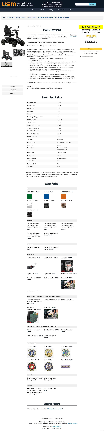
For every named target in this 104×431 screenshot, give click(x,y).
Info (70, 10)
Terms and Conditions (47, 418)
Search (92, 4)
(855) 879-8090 (58, 4)
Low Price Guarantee (87, 56)
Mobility (50, 10)
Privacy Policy (59, 418)
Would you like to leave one (54, 409)
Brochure (12, 86)
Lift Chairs (42, 10)
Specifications (12, 89)
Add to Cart (91, 48)
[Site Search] (82, 4)
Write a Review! (73, 36)
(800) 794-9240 (57, 2)
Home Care (61, 10)
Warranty (12, 93)
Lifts (33, 10)
